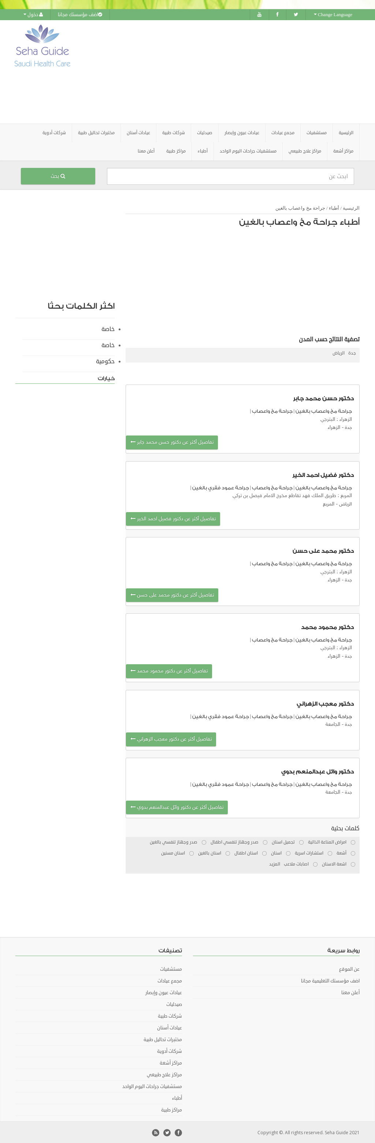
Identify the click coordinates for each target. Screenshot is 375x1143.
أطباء (334, 207)
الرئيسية (346, 132)
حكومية (105, 361)
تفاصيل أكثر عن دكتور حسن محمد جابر (172, 441)
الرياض (339, 352)
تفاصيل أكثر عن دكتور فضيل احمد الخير (173, 518)
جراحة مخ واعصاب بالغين (300, 207)
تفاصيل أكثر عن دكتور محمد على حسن (172, 594)
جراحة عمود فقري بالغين (220, 487)
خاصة (108, 328)
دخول (33, 14)
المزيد (274, 863)
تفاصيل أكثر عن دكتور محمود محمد (169, 670)
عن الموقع (349, 968)
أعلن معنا (146, 150)
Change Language (333, 14)
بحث (58, 175)
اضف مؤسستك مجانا (80, 14)
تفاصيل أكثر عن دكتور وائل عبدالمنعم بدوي (176, 806)
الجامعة (333, 724)
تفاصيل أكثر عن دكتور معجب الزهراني (171, 738)
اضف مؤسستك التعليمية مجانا (330, 980)
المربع (328, 503)
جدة (352, 352)
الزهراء (334, 427)
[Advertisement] (233, 71)
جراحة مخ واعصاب (272, 410)
